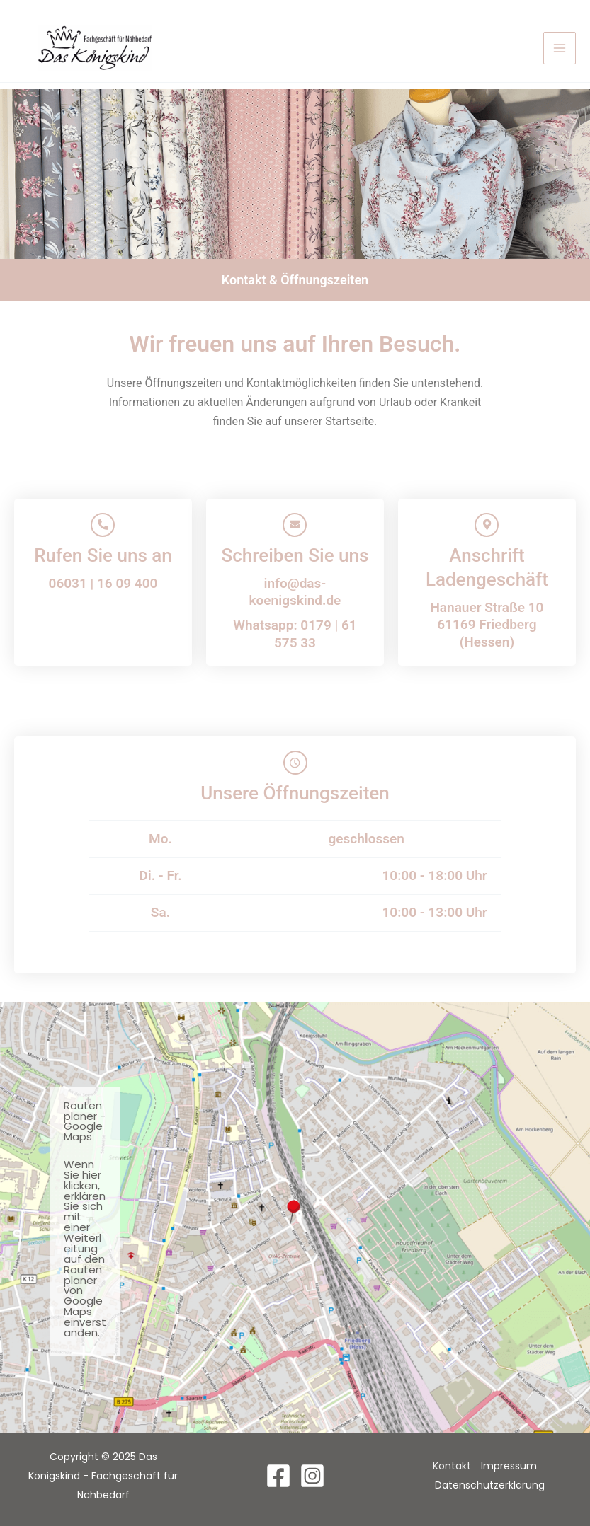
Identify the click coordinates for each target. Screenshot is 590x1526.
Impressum (509, 1466)
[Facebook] (278, 1476)
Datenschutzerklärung (490, 1485)
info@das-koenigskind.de (295, 592)
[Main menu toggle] (559, 48)
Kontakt (452, 1466)
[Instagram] (312, 1476)
